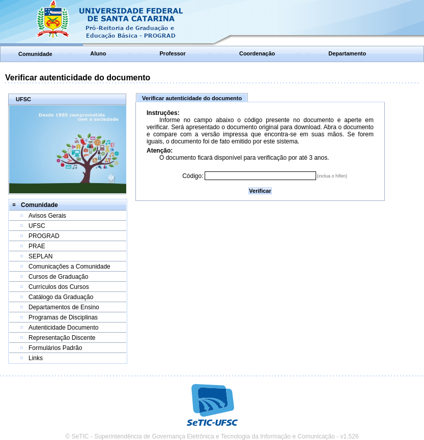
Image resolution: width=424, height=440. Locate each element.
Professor (173, 53)
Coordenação (257, 53)
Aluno (98, 53)
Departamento (347, 53)
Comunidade (35, 54)
